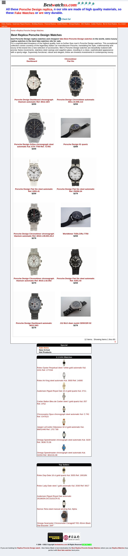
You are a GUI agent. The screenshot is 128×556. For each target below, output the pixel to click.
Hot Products (45, 352)
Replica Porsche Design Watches (30, 31)
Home (13, 31)
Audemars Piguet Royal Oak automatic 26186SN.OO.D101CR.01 (54, 497)
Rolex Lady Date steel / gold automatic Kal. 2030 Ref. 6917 (63, 486)
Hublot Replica (62, 24)
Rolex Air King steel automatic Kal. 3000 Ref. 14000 (60, 380)
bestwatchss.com (61, 544)
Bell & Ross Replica (110, 24)
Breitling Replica (37, 24)
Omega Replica (74, 24)
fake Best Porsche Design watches (76, 39)
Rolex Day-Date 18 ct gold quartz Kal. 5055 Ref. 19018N (62, 475)
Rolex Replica (6, 24)
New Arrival (44, 350)
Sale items (44, 348)
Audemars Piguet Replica (21, 24)
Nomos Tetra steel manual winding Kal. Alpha (57, 509)
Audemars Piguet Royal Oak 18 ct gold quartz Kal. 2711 (61, 391)
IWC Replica (85, 24)
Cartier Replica (96, 24)
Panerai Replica (50, 24)
